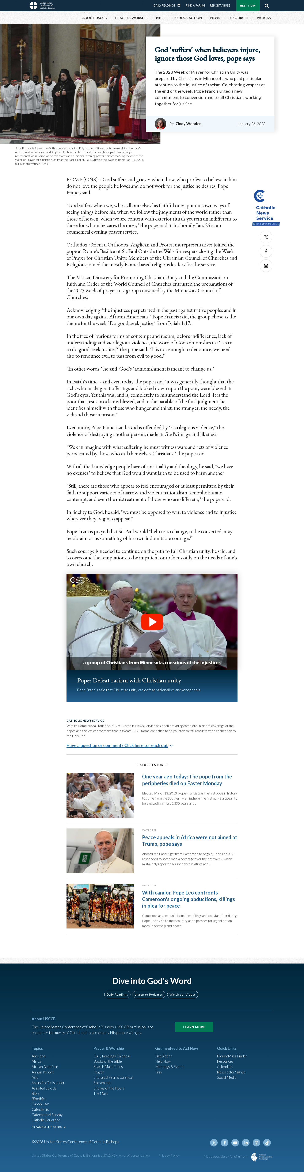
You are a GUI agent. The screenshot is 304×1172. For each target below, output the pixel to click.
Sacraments (103, 1083)
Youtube (237, 1147)
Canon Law (40, 1106)
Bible (36, 1094)
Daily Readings (164, 5)
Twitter (266, 237)
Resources (225, 1060)
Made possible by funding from (226, 1161)
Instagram (266, 265)
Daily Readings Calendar (180, 5)
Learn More (194, 1025)
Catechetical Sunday (48, 1117)
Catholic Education (47, 1123)
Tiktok (267, 1147)
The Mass (101, 1094)
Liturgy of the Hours (110, 1089)
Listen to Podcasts (149, 993)
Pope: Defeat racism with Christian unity (134, 680)
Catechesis (41, 1112)
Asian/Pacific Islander (49, 1083)
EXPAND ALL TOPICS (47, 1130)
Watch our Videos (183, 993)
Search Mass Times (109, 1066)
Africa (37, 1060)
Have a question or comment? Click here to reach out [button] (117, 745)
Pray (159, 1072)
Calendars (225, 1066)
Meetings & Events (171, 1066)
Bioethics (39, 1100)
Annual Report (43, 1072)
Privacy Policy (169, 1160)
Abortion (39, 1055)
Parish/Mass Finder (233, 1055)
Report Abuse (220, 5)
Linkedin (247, 1147)
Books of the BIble (108, 1060)
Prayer (99, 1072)
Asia (35, 1077)
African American (46, 1066)
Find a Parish (195, 5)
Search (266, 6)
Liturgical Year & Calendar (115, 1077)
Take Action (164, 1055)
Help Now (248, 5)
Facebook (266, 251)
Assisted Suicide (45, 1089)
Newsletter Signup (232, 1072)
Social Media (227, 1077)
